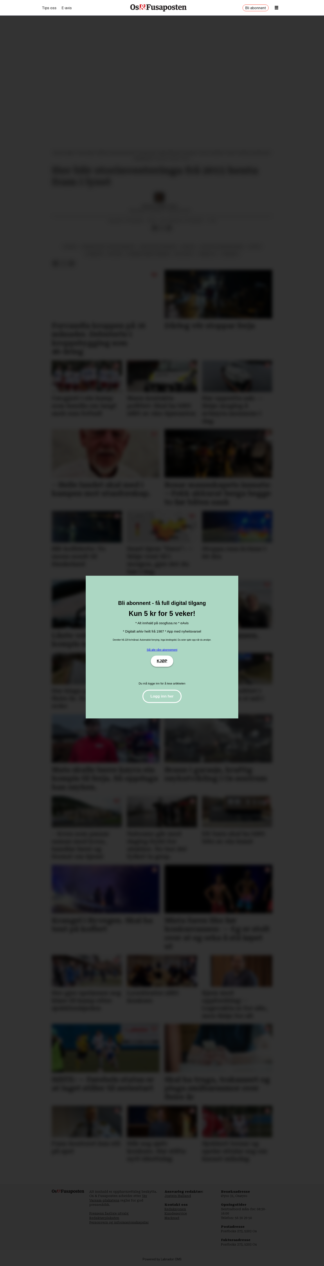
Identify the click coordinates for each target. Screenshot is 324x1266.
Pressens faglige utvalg (109, 1213)
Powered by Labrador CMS (162, 1259)
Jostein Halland (177, 1196)
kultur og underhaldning (221, 246)
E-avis (67, 8)
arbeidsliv (207, 254)
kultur (254, 246)
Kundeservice (175, 1213)
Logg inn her (162, 696)
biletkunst (184, 254)
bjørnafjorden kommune (148, 254)
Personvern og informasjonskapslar (119, 1222)
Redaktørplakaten (104, 1218)
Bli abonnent (255, 8)
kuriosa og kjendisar (158, 246)
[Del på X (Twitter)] (161, 228)
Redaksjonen (175, 1209)
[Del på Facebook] (154, 228)
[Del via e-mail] (169, 228)
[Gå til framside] (158, 8)
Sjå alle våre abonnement (162, 649)
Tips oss (49, 8)
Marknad (171, 1218)
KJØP (162, 661)
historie (115, 254)
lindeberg (230, 254)
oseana (70, 246)
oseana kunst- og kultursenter (108, 246)
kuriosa (188, 246)
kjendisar (94, 254)
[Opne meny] (276, 7)
